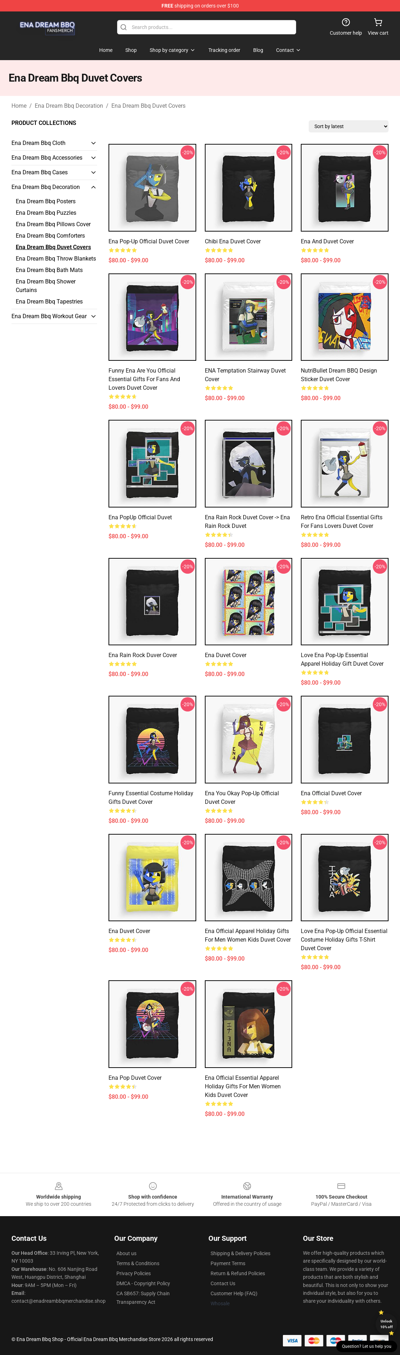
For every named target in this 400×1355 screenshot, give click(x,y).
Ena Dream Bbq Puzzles (46, 212)
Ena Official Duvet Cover (331, 793)
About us (126, 1253)
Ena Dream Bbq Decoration (69, 105)
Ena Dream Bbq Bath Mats (49, 270)
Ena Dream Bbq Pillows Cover (53, 224)
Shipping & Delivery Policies (240, 1253)
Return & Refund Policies (238, 1273)
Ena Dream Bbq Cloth (38, 143)
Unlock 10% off (386, 1324)
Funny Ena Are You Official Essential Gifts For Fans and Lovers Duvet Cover (144, 379)
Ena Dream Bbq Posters (46, 201)
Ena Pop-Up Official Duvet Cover (149, 241)
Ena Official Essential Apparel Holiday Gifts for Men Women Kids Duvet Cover (243, 1086)
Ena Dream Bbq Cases (39, 172)
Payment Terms (228, 1263)
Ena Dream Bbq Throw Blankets (56, 258)
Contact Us (223, 1283)
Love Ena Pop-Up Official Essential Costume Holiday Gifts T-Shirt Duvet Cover (344, 940)
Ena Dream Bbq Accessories (46, 157)
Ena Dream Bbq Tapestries (49, 301)
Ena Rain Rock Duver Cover (143, 655)
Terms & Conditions (137, 1263)
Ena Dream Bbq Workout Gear (49, 316)
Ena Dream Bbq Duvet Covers (148, 105)
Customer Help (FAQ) (234, 1293)
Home (18, 105)
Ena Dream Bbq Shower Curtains (46, 285)
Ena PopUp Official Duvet (140, 517)
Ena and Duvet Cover (327, 241)
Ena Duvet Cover (225, 655)
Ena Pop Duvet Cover (135, 1077)
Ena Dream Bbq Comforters (50, 235)
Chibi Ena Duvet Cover (233, 241)
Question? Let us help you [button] (366, 1346)
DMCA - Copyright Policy (143, 1283)
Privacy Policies (133, 1273)
